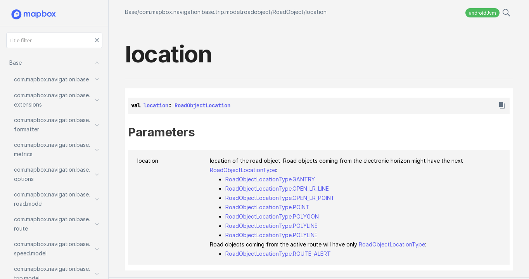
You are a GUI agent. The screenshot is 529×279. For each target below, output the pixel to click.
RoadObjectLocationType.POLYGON (272, 216)
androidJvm (482, 13)
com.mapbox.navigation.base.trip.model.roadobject (205, 12)
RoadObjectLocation (202, 105)
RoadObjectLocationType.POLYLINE (271, 225)
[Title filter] (54, 40)
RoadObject (288, 12)
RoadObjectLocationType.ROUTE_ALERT (278, 253)
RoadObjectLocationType (243, 170)
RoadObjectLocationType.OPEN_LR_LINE (277, 188)
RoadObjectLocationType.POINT (267, 207)
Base (131, 12)
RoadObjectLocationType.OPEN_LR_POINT (280, 198)
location (316, 12)
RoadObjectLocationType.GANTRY (270, 179)
